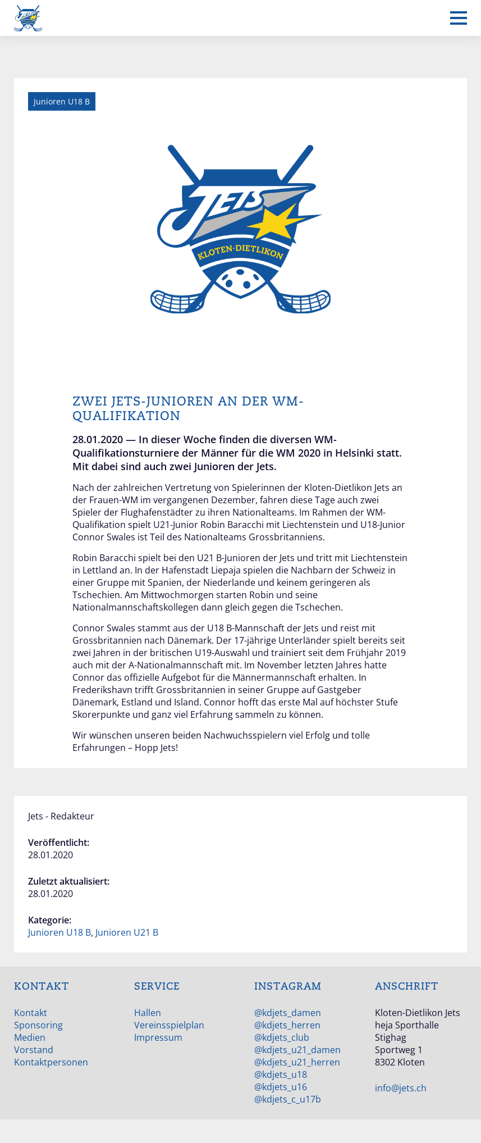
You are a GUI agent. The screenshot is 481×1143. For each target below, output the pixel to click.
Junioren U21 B (126, 932)
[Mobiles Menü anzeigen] (458, 18)
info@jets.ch (401, 1088)
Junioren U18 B (59, 932)
